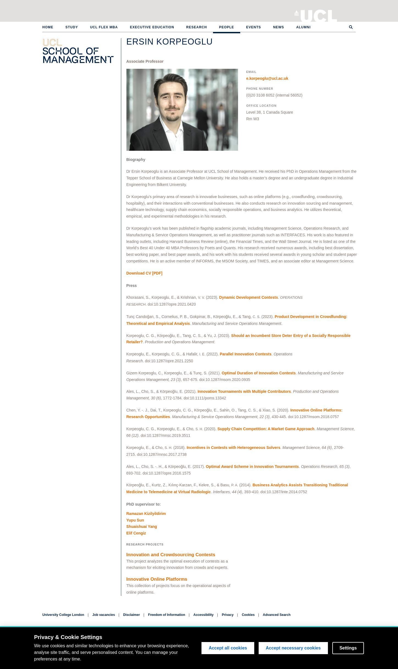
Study (71, 27)
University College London (319, 15)
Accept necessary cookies (293, 648)
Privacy (228, 615)
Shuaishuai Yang (141, 526)
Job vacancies (103, 615)
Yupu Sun (135, 520)
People (226, 27)
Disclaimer (131, 615)
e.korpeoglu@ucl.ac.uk (267, 78)
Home (47, 27)
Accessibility (204, 615)
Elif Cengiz (136, 533)
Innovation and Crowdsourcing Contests (170, 554)
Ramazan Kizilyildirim (146, 513)
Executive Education (152, 27)
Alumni (303, 27)
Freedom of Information (166, 615)
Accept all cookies (228, 648)
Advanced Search (277, 615)
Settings (348, 648)
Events (253, 27)
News (278, 27)
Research (196, 27)
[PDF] (144, 273)
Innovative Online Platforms (156, 579)
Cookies (248, 615)
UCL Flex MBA (104, 27)
